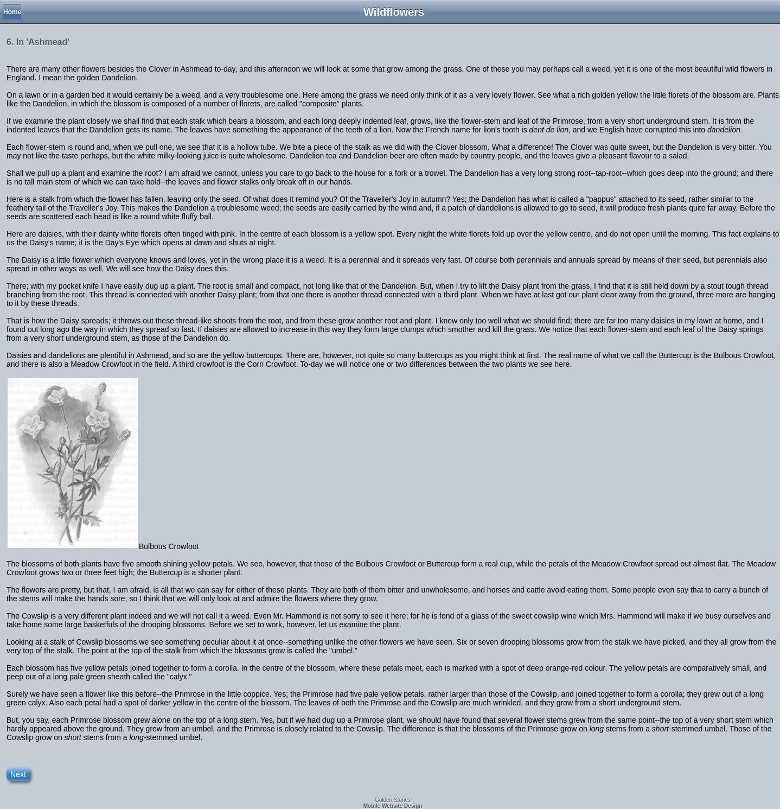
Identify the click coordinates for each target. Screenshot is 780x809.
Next (18, 774)
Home (12, 12)
